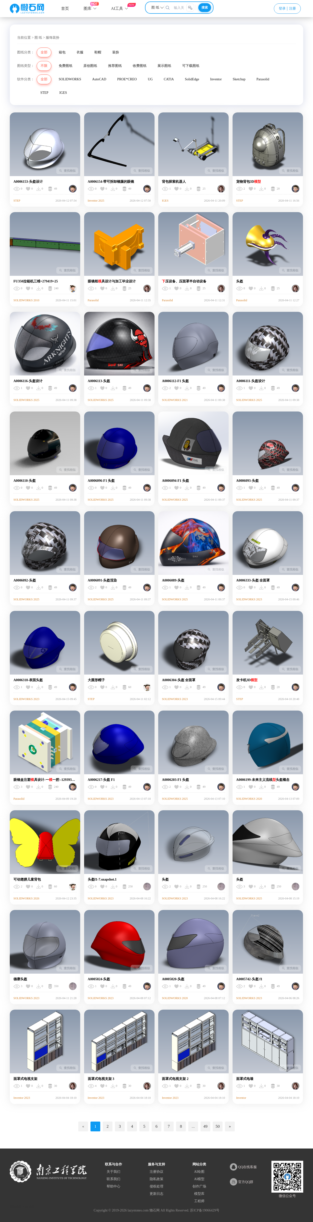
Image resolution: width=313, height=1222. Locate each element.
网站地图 (16, 1207)
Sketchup (239, 79)
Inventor (216, 79)
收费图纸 (139, 66)
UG (150, 79)
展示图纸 (164, 66)
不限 (44, 66)
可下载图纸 (190, 66)
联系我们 (113, 1179)
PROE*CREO (127, 79)
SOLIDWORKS (70, 79)
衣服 (80, 52)
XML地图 (28, 1207)
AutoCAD (99, 79)
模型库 (199, 1194)
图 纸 (38, 37)
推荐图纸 (115, 66)
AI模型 (199, 1179)
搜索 (204, 7)
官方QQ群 (241, 1182)
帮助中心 (113, 1186)
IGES (63, 93)
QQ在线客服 (243, 1167)
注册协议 (156, 1172)
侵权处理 (156, 1186)
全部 (44, 52)
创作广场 (199, 1186)
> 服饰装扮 (51, 37)
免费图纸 (65, 66)
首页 (65, 8)
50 (218, 1126)
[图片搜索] (190, 8)
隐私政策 (156, 1179)
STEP (44, 93)
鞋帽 (97, 52)
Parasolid (263, 79)
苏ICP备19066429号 (204, 1210)
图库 (87, 8)
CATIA (169, 79)
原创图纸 (90, 66)
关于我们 (113, 1172)
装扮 (115, 52)
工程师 (199, 1201)
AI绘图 (199, 1172)
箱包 (62, 52)
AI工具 (117, 8)
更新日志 (156, 1194)
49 (205, 1126)
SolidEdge (192, 79)
